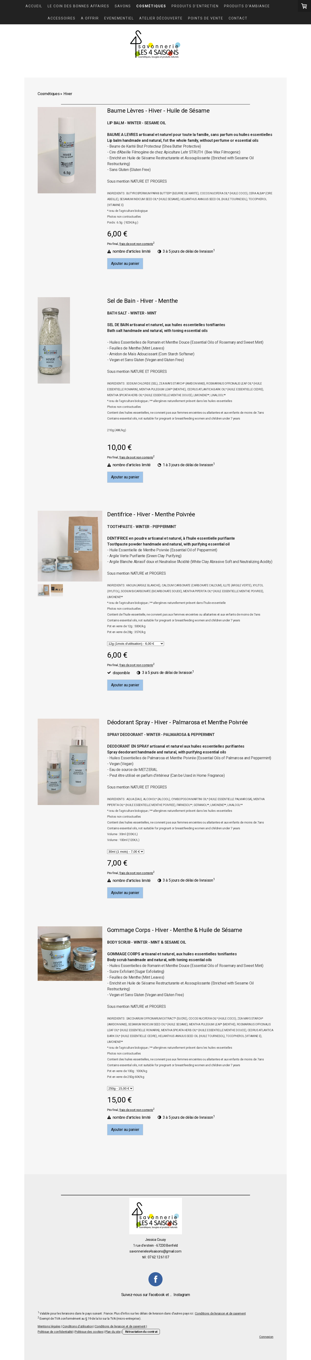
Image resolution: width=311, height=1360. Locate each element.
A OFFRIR (90, 18)
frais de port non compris (136, 244)
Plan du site (112, 1331)
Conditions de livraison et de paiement (220, 1313)
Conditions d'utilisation (77, 1326)
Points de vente (205, 18)
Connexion (266, 1337)
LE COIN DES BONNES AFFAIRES (78, 6)
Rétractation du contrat (141, 1331)
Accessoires (62, 18)
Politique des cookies (89, 1331)
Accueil (34, 6)
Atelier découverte (161, 18)
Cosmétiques (151, 6)
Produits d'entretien (195, 6)
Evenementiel (119, 18)
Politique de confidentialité (55, 1331)
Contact (238, 18)
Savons (123, 6)
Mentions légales (49, 1326)
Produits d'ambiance (247, 6)
